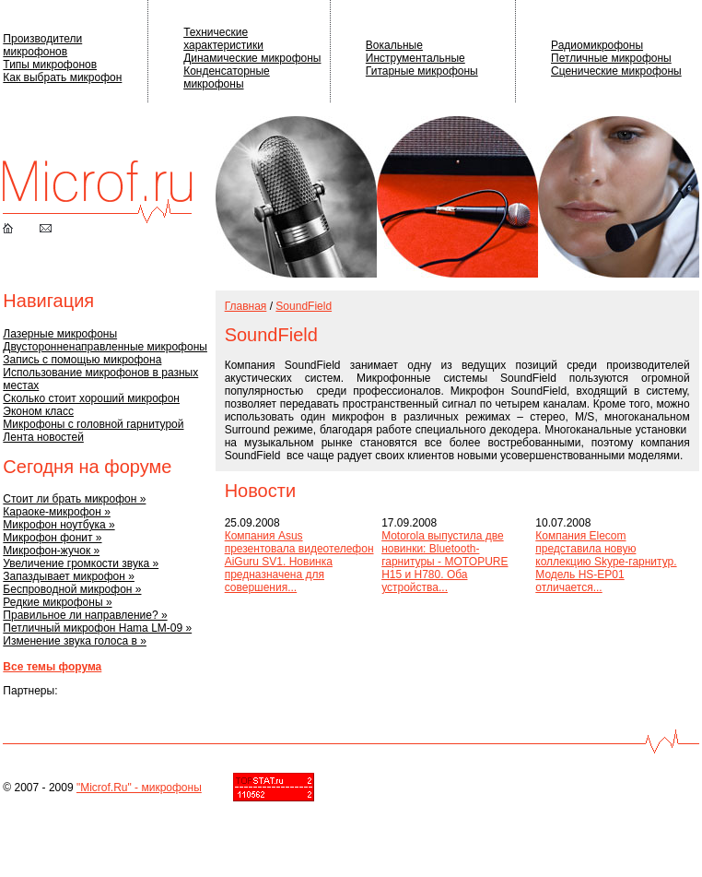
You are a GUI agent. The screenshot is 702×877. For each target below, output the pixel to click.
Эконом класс (38, 411)
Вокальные (394, 45)
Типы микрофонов (50, 64)
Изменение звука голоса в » (74, 640)
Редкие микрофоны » (57, 602)
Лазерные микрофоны (60, 333)
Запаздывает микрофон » (69, 576)
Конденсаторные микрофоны (226, 77)
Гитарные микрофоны (422, 71)
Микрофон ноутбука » (58, 524)
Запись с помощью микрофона (82, 359)
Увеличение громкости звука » (80, 563)
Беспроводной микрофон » (72, 589)
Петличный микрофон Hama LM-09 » (97, 628)
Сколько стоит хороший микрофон (91, 398)
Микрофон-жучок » (51, 550)
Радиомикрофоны (597, 45)
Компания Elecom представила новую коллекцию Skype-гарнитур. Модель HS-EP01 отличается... (605, 561)
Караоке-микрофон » (56, 511)
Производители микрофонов (42, 45)
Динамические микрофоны (252, 58)
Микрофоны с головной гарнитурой (93, 424)
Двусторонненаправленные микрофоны (105, 346)
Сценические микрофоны (616, 71)
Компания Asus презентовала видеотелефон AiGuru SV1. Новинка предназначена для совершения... (299, 561)
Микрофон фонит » (52, 537)
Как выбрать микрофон (62, 77)
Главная (246, 306)
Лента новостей (43, 437)
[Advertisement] (285, 662)
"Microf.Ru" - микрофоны (139, 787)
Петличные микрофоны (611, 58)
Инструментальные (415, 58)
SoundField (303, 306)
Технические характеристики (223, 39)
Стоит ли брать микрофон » (74, 498)
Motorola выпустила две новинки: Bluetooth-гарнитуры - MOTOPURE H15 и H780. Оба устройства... (444, 561)
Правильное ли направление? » (85, 615)
